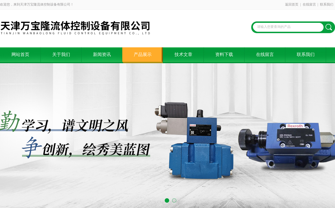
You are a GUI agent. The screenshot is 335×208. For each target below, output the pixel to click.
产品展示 (143, 54)
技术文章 (183, 54)
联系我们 (326, 4)
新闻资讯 (102, 54)
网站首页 (20, 54)
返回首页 (291, 4)
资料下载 (224, 54)
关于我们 (61, 54)
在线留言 (309, 4)
